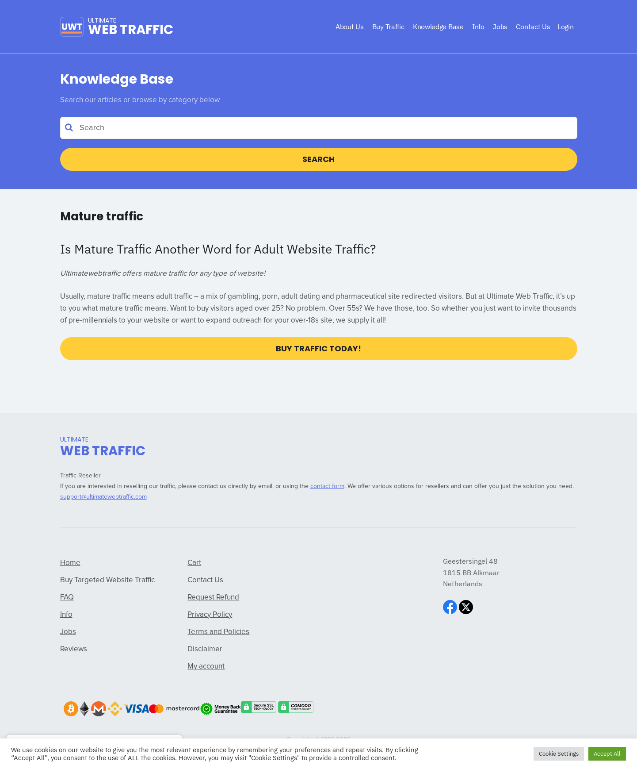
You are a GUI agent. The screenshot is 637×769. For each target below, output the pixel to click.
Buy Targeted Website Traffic (107, 580)
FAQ (67, 597)
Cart (194, 563)
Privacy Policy (209, 615)
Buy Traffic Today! (318, 348)
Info (66, 615)
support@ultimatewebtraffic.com (103, 497)
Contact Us (205, 580)
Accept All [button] (607, 753)
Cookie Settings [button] (559, 753)
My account (206, 666)
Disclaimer (204, 649)
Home (70, 563)
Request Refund (213, 597)
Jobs (68, 632)
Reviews (73, 649)
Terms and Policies (218, 632)
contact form (327, 486)
